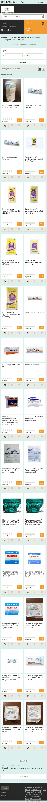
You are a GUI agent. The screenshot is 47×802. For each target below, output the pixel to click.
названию (18, 69)
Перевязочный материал (15, 40)
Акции (3, 792)
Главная (4, 37)
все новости (23, 777)
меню (40, 2)
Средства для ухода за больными (26, 37)
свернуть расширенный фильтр (23, 44)
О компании (6, 795)
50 (14, 74)
